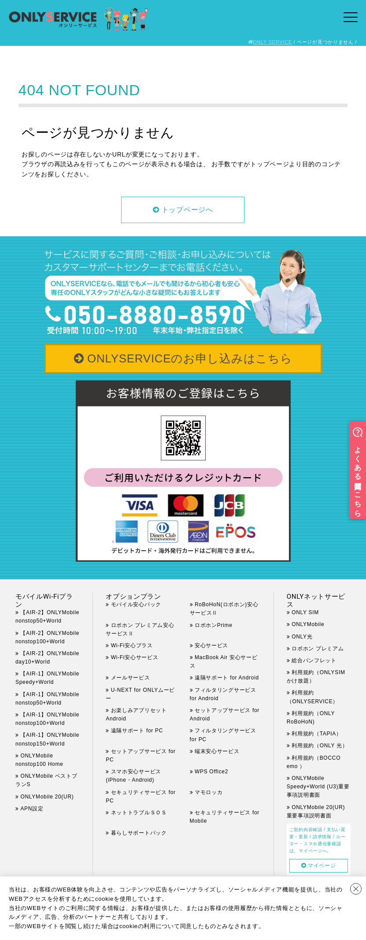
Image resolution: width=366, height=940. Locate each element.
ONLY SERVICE (272, 42)
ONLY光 (302, 637)
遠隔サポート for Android (227, 678)
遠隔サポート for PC (137, 730)
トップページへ (187, 209)
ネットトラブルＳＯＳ (139, 812)
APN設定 (31, 809)
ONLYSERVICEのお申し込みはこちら (189, 358)
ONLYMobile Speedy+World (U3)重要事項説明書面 (318, 786)
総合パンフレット (314, 660)
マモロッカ (209, 792)
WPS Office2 (211, 771)
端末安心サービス (217, 751)
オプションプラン (133, 597)
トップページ (269, 164)
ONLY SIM (305, 612)
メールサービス (130, 678)
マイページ (322, 865)
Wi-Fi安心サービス (135, 657)
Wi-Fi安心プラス (132, 645)
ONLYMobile (308, 624)
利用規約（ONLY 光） (320, 745)
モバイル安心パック (136, 604)
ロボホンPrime (214, 625)
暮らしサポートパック (139, 833)
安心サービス (211, 645)
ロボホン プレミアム (318, 648)
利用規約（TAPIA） (317, 734)
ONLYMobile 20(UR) (47, 797)
